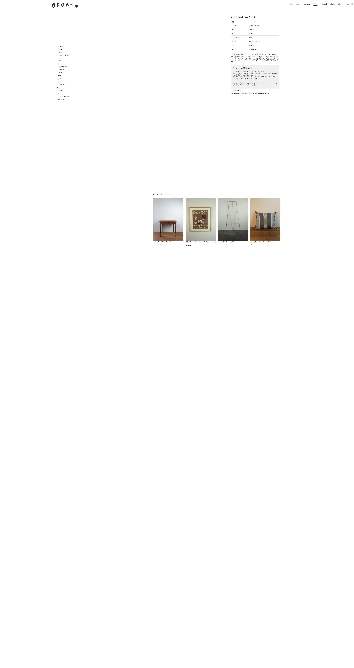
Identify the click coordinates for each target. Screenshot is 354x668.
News (290, 4)
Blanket (59, 91)
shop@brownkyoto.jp (307, 72)
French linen (301, 80)
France (285, 80)
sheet (308, 80)
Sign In (341, 4)
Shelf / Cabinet (63, 55)
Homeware (61, 64)
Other (60, 60)
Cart (348, 4)
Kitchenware (62, 67)
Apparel (324, 4)
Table (60, 52)
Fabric (59, 75)
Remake (60, 82)
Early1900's (279, 80)
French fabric (292, 80)
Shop (315, 4)
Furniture (60, 46)
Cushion (61, 84)
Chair (60, 49)
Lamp (60, 58)
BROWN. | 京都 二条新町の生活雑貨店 (65, 5)
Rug (58, 88)
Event (298, 4)
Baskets (61, 69)
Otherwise (60, 99)
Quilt (58, 93)
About (332, 4)
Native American (63, 96)
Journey (307, 4)
